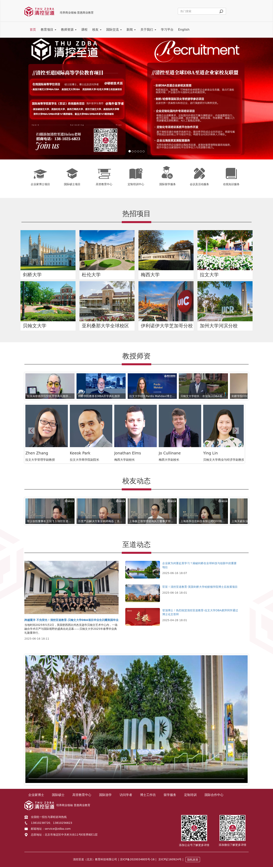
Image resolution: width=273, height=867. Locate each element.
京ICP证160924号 (170, 859)
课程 (84, 29)
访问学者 (126, 795)
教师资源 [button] (69, 29)
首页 (33, 29)
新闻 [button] (131, 29)
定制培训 (190, 795)
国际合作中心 (214, 795)
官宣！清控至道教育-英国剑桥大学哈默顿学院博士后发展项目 (200, 586)
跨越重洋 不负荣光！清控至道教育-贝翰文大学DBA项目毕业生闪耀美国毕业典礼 (74, 620)
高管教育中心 (81, 795)
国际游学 (105, 795)
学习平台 (167, 29)
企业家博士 (36, 795)
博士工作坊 (148, 795)
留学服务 (170, 795)
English (184, 29)
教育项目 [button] (48, 29)
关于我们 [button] (148, 29)
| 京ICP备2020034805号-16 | (137, 859)
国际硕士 (58, 795)
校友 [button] (96, 29)
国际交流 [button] (114, 29)
